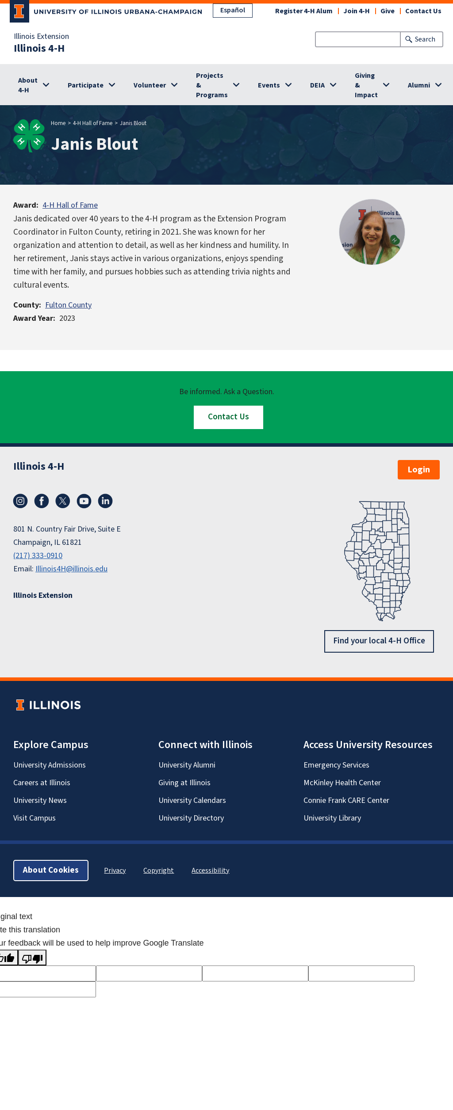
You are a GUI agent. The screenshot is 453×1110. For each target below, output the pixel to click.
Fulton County (68, 305)
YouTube (84, 501)
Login (418, 470)
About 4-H (28, 85)
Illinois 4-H (39, 48)
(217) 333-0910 (37, 555)
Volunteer (150, 85)
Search (425, 39)
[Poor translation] (32, 958)
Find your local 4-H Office (379, 641)
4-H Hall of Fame (92, 123)
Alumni (419, 85)
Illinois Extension (41, 36)
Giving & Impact (366, 85)
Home (58, 123)
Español (232, 10)
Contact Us (423, 11)
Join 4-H (356, 11)
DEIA (317, 85)
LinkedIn (105, 501)
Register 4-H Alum (304, 11)
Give (387, 11)
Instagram (20, 501)
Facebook (41, 501)
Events (269, 85)
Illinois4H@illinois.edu (71, 568)
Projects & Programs (212, 85)
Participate (86, 85)
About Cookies (51, 870)
